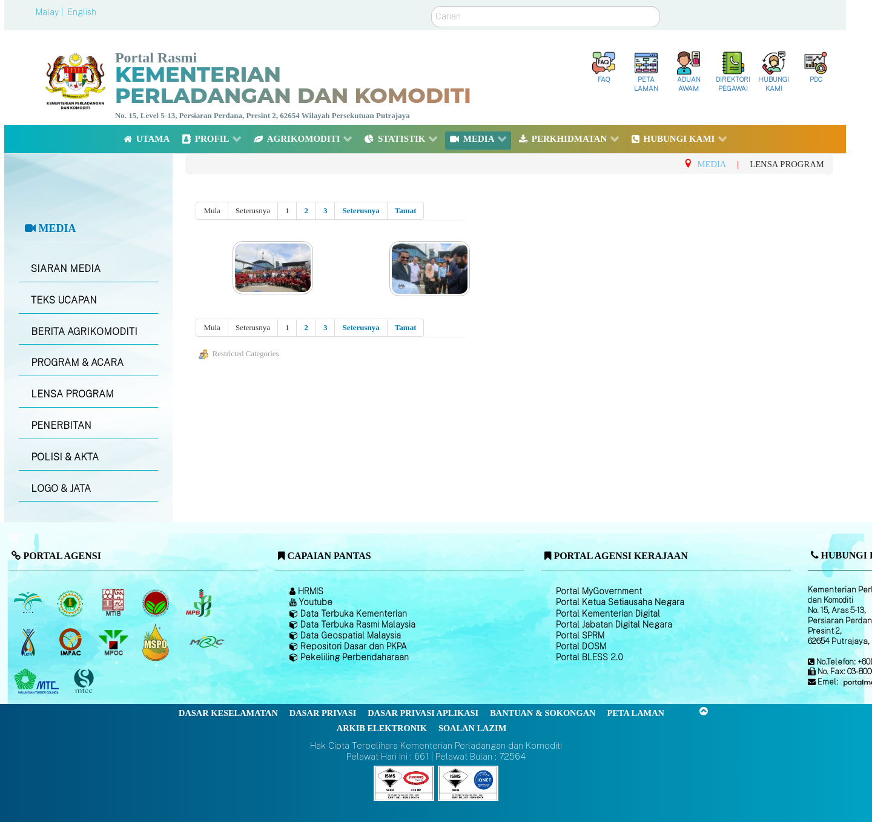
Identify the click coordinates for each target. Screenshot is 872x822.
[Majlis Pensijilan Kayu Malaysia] (85, 682)
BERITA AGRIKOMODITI (84, 331)
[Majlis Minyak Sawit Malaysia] (114, 642)
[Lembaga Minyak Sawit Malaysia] (28, 603)
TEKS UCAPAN (64, 300)
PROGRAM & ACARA (77, 362)
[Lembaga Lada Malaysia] (199, 603)
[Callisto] (404, 782)
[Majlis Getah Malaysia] (206, 642)
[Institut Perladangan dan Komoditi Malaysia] (71, 642)
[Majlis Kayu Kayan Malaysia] (37, 681)
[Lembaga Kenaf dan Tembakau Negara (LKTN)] (28, 642)
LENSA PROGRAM (72, 394)
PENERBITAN (61, 425)
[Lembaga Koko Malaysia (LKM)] (157, 603)
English (82, 12)
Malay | (50, 12)
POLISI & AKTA (65, 457)
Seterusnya (360, 210)
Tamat (406, 210)
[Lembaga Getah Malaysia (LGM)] (71, 603)
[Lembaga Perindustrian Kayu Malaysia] (114, 603)
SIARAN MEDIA (66, 268)
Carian (431, 6)
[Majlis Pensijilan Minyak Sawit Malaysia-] (157, 642)
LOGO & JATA (61, 488)
